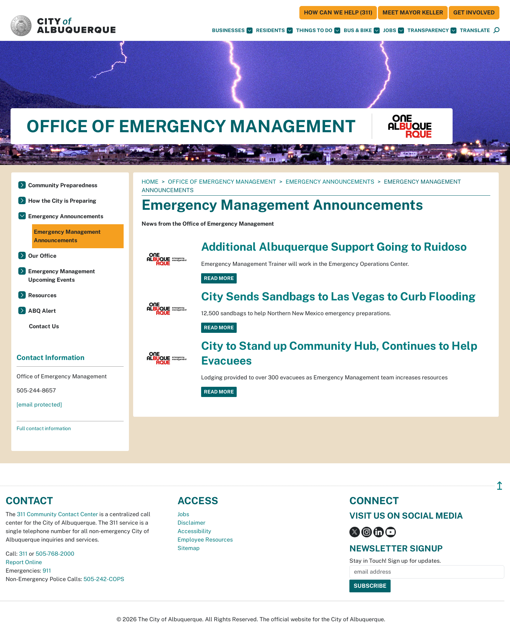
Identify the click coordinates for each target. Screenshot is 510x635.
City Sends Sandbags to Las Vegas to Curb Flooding (338, 296)
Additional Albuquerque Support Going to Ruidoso (334, 246)
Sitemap (189, 548)
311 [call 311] (23, 553)
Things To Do (318, 30)
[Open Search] (496, 30)
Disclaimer (191, 522)
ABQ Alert (42, 310)
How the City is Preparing (62, 200)
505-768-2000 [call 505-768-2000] (55, 553)
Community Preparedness (62, 185)
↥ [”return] (499, 485)
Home (150, 181)
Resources (42, 295)
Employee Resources (205, 539)
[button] (475, 30)
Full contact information (44, 428)
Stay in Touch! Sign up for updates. (395, 560)
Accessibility (194, 531)
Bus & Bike (362, 30)
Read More (219, 278)
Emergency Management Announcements (67, 236)
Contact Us (44, 326)
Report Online (24, 562)
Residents (274, 30)
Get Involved (474, 12)
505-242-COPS (103, 579)
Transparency (432, 30)
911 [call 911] (47, 570)
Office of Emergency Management (222, 181)
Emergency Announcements (330, 181)
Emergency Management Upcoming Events (61, 275)
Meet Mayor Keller (412, 12)
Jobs (393, 30)
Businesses (232, 30)
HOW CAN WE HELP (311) (338, 12)
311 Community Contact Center (57, 514)
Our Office (42, 255)
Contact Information (51, 357)
